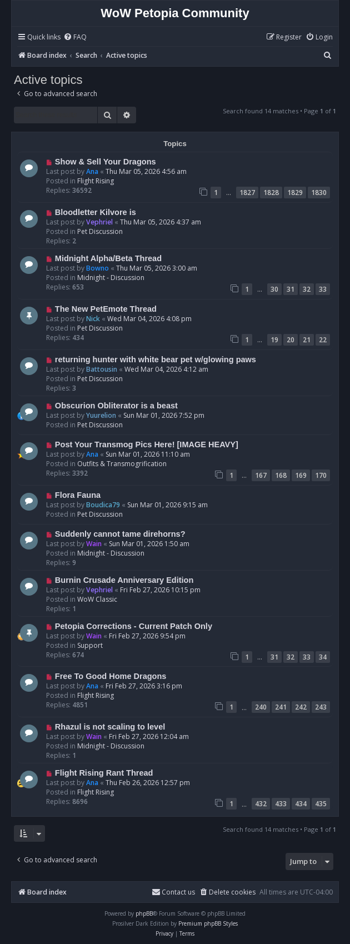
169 (301, 475)
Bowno (97, 268)
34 (323, 657)
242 (301, 707)
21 (307, 339)
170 (321, 475)
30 (274, 289)
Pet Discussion (100, 231)
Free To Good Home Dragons (111, 676)
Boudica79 (103, 505)
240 (261, 707)
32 (307, 289)
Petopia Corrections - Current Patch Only (133, 626)
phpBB (144, 913)
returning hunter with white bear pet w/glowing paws (155, 359)
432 (261, 803)
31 (290, 289)
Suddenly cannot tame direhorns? (120, 534)
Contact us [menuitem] (173, 892)
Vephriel (99, 222)
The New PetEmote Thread (106, 308)
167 (261, 475)
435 (321, 803)
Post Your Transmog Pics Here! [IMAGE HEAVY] (146, 444)
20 (290, 339)
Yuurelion (101, 415)
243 (321, 707)
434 (301, 803)
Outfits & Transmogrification (122, 463)
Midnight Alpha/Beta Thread (108, 258)
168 (281, 475)
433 (281, 803)
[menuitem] (75, 37)
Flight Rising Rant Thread (104, 772)
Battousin (101, 369)
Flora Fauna (78, 495)
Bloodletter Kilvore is (95, 212)
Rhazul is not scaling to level (110, 726)
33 (323, 289)
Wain (94, 543)
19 (274, 339)
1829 (295, 192)
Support (90, 645)
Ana (92, 171)
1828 (271, 192)
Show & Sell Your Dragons (105, 161)
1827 (247, 192)
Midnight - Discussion (110, 277)
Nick (93, 318)
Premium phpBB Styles (208, 923)
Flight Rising (95, 181)
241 (281, 707)
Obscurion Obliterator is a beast (116, 405)
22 (323, 339)
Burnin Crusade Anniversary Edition (124, 580)
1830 (319, 192)
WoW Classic (97, 599)
